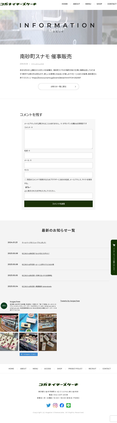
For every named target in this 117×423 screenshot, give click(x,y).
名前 (27, 154)
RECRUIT (92, 372)
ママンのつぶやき (37, 64)
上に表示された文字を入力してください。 (39, 194)
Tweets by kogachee (70, 304)
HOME (65, 4)
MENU (88, 4)
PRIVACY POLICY (75, 372)
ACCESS (47, 372)
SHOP (99, 4)
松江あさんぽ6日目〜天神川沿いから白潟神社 (40, 278)
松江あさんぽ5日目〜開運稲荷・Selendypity (40, 289)
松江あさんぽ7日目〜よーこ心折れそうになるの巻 (41, 267)
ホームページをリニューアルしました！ (36, 246)
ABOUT (76, 4)
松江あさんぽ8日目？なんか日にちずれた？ (38, 257)
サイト (26, 173)
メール (28, 163)
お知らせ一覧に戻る (58, 87)
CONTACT (112, 4)
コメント (28, 127)
